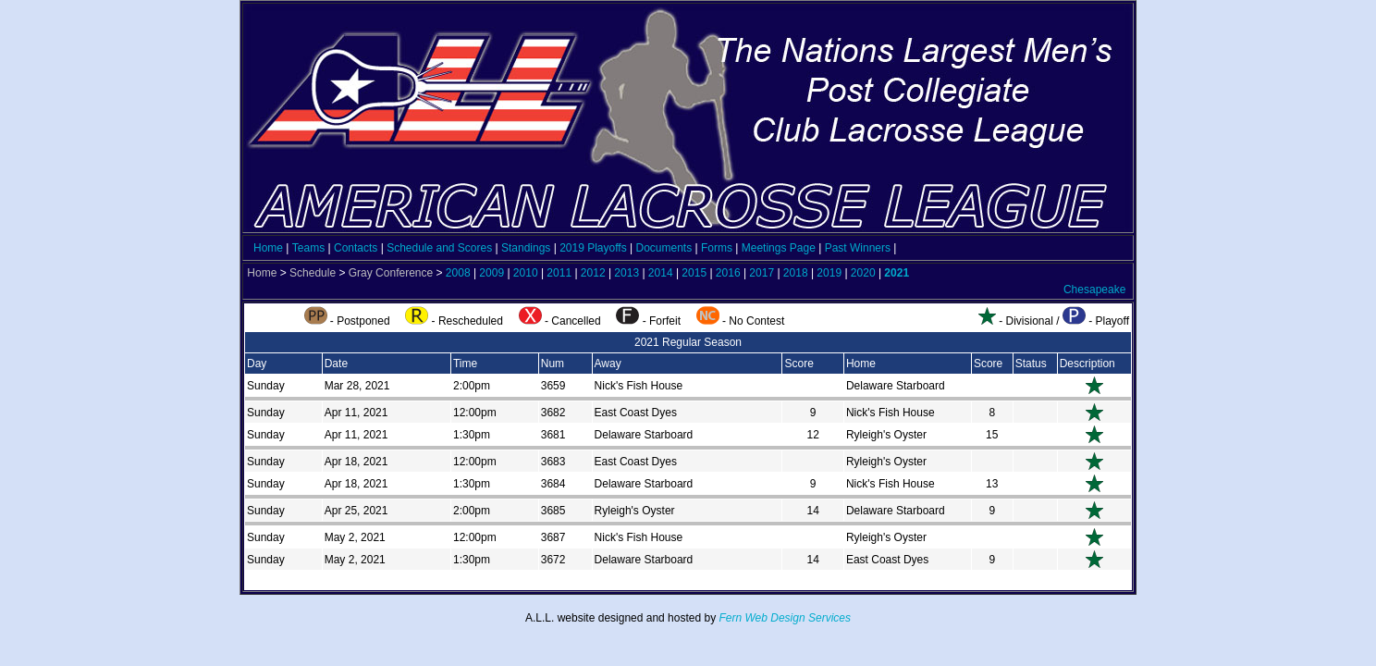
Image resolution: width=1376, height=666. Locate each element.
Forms (716, 247)
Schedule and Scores (439, 247)
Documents (663, 247)
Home (268, 247)
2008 (458, 272)
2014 (660, 272)
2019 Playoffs (593, 247)
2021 (896, 272)
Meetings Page (779, 247)
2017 (761, 272)
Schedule (312, 272)
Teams (308, 247)
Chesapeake (1094, 289)
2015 (694, 272)
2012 (593, 272)
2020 (863, 272)
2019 (829, 272)
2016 (728, 272)
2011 (559, 272)
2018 (795, 272)
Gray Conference (391, 272)
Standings (525, 247)
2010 (525, 272)
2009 (491, 272)
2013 (626, 272)
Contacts (355, 247)
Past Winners (858, 247)
